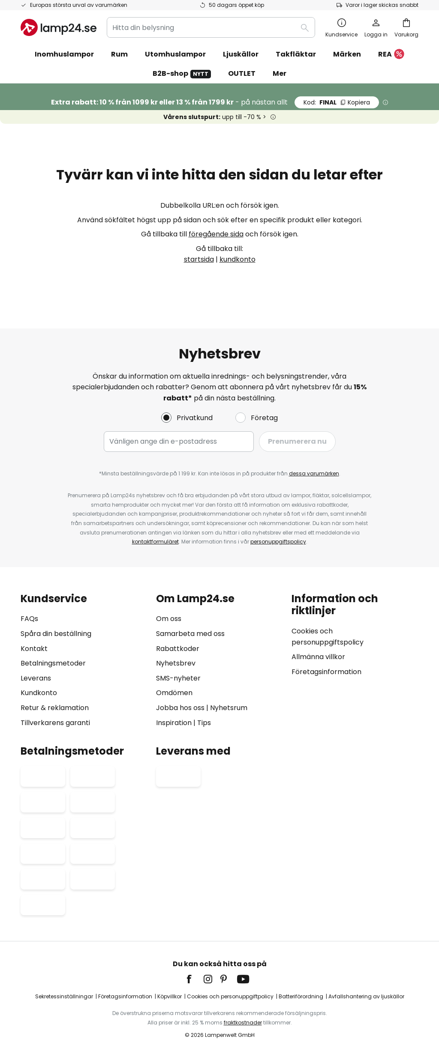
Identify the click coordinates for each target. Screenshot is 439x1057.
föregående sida (216, 234)
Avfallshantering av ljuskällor (366, 996)
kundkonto (238, 259)
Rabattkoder (177, 649)
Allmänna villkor (318, 657)
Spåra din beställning (56, 634)
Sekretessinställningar (64, 996)
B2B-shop (182, 73)
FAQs (29, 619)
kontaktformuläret (155, 541)
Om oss (168, 619)
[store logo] (58, 27)
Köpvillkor (169, 996)
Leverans (36, 678)
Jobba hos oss (180, 708)
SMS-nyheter (178, 678)
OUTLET (242, 73)
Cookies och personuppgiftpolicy (230, 996)
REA (391, 54)
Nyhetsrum (228, 708)
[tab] (84, 661)
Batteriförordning (301, 996)
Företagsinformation (326, 672)
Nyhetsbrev (175, 663)
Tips (204, 723)
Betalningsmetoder (53, 663)
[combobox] (211, 27)
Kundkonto (39, 693)
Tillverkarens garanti (55, 723)
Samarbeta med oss (190, 634)
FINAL (337, 102)
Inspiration (174, 723)
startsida (199, 259)
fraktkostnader (243, 1022)
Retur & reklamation (55, 708)
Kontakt (34, 649)
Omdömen (174, 693)
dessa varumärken (314, 473)
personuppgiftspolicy (278, 541)
